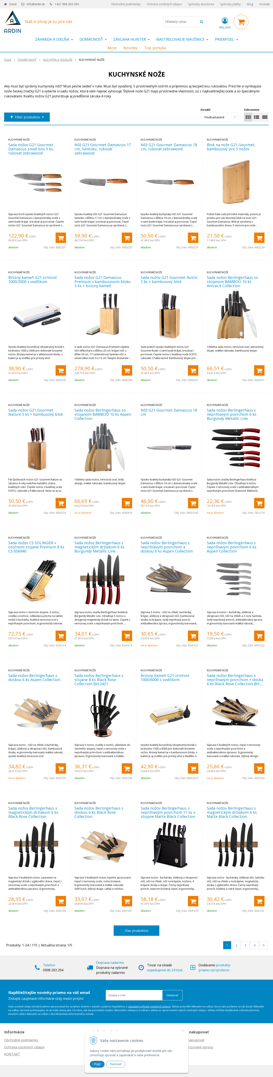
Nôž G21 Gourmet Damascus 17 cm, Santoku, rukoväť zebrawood (102, 149)
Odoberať (172, 995)
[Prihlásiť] (225, 22)
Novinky (130, 47)
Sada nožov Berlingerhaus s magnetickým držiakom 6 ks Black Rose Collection (33, 812)
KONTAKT (12, 1054)
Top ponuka (155, 47)
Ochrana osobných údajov (164, 4)
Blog (250, 4)
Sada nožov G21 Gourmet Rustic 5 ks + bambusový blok (169, 279)
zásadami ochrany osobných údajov (149, 1006)
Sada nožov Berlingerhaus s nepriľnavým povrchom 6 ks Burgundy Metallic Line (231, 414)
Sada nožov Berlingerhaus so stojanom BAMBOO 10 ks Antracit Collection (232, 281)
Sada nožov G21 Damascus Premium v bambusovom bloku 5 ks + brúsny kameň (102, 281)
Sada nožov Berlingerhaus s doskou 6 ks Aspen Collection (34, 677)
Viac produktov (136, 930)
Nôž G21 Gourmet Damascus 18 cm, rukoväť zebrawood (169, 146)
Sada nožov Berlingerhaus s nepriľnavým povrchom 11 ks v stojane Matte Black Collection (168, 812)
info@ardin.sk (36, 4)
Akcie (112, 47)
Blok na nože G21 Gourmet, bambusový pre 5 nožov (231, 146)
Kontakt (264, 4)
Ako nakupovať (192, 1040)
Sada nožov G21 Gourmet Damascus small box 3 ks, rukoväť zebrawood (31, 149)
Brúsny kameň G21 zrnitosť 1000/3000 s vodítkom (32, 279)
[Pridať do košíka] (61, 238)
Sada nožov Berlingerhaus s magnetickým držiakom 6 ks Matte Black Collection (232, 812)
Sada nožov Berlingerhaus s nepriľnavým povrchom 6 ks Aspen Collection (231, 547)
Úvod (12, 4)
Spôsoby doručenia (201, 4)
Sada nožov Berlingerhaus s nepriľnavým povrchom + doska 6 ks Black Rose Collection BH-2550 (235, 681)
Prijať (97, 1064)
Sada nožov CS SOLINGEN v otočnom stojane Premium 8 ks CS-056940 (36, 547)
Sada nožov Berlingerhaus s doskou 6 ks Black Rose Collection (98, 812)
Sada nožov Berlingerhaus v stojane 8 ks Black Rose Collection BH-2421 (98, 679)
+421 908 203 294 (67, 4)
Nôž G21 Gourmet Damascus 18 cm (169, 412)
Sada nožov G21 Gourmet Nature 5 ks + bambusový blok (35, 412)
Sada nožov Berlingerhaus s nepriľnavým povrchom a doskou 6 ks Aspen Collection (167, 547)
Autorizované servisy (197, 1047)
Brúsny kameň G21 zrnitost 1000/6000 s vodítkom (165, 677)
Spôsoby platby (230, 4)
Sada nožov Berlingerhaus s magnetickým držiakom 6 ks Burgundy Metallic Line (99, 547)
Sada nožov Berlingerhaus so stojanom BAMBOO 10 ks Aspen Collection (102, 414)
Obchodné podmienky (125, 4)
